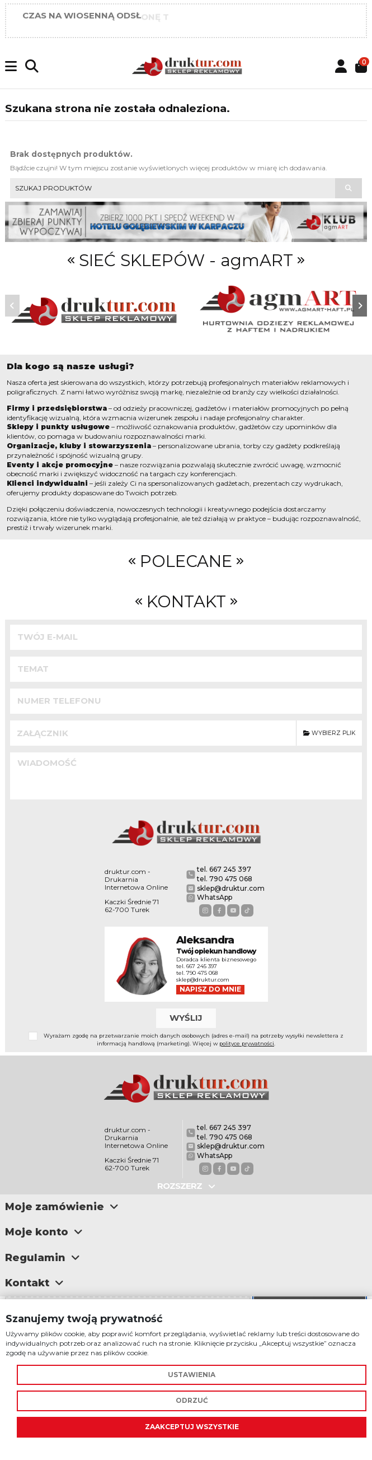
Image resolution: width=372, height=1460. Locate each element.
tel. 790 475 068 (224, 879)
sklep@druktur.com (231, 888)
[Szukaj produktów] (348, 188)
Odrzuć (192, 1400)
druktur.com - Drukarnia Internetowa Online (136, 879)
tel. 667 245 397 (224, 869)
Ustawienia (191, 1374)
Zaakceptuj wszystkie (192, 1426)
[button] (12, 306)
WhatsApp (214, 897)
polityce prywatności (246, 1043)
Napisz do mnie (210, 989)
